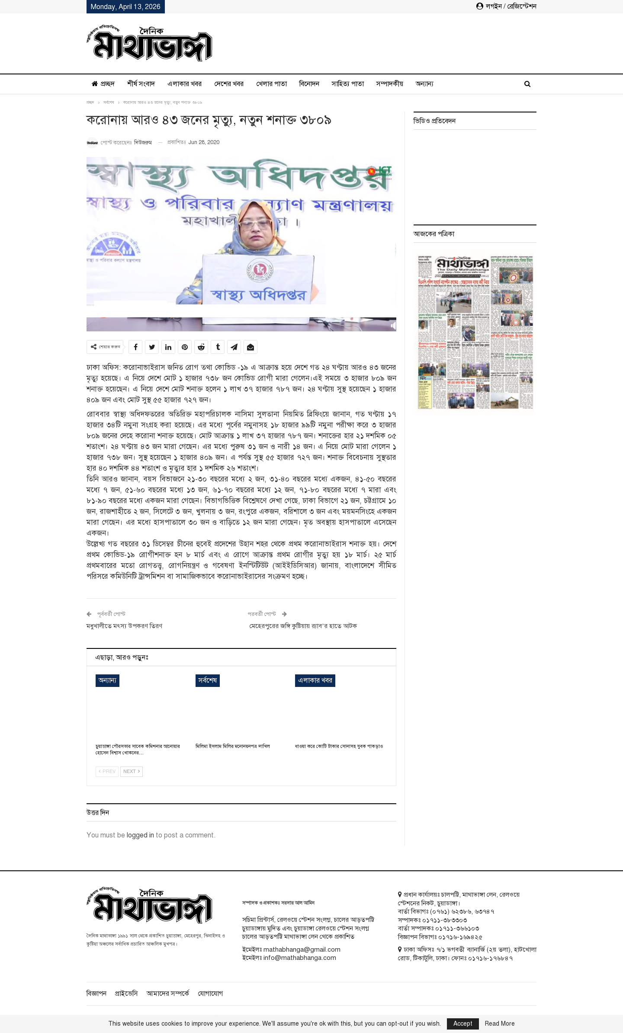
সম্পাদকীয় (389, 84)
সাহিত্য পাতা (348, 84)
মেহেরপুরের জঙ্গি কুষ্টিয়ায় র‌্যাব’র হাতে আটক (302, 626)
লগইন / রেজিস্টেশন (506, 6)
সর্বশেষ (208, 680)
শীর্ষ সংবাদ (141, 84)
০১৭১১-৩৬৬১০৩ (457, 928)
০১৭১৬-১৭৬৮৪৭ (490, 958)
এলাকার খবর (184, 84)
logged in (140, 835)
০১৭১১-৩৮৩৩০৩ (444, 920)
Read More (500, 1024)
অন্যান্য (425, 84)
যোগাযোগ (210, 993)
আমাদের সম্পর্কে (168, 993)
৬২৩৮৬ (461, 911)
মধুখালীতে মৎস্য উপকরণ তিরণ (124, 626)
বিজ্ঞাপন (96, 993)
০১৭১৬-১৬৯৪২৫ (460, 937)
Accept (462, 1023)
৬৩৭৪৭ (484, 911)
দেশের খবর (229, 84)
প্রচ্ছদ (103, 84)
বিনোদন (309, 84)
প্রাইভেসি (126, 993)
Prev (107, 771)
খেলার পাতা (271, 84)
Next (131, 771)
